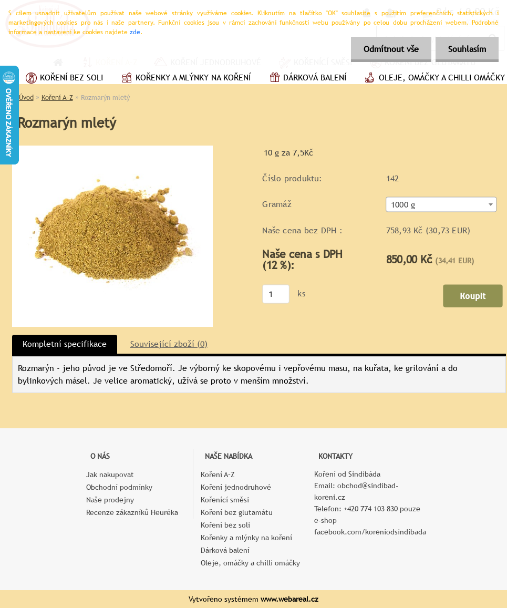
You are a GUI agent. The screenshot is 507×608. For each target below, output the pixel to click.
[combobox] (441, 204)
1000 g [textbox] (402, 205)
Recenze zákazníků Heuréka (132, 512)
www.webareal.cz (289, 599)
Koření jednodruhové (236, 487)
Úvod (26, 97)
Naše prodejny (110, 500)
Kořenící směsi (225, 500)
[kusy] (275, 293)
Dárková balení (306, 79)
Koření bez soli (63, 79)
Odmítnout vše (389, 49)
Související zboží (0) (169, 344)
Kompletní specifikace (65, 344)
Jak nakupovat (110, 474)
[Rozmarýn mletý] (112, 149)
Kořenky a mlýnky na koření (185, 79)
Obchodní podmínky (119, 487)
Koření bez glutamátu (237, 512)
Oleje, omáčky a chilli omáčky (250, 563)
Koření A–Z (57, 97)
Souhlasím (466, 49)
